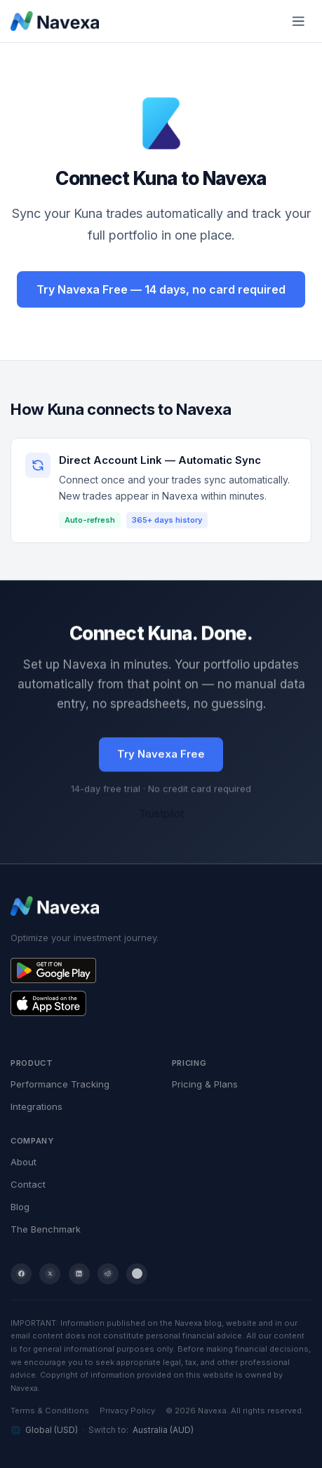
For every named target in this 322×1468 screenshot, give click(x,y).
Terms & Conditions (50, 1410)
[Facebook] (21, 1273)
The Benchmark (46, 1229)
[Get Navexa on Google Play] (161, 970)
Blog (20, 1206)
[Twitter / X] (49, 1273)
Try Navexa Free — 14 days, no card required (161, 289)
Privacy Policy (127, 1410)
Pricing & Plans (205, 1084)
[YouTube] (136, 1273)
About (23, 1161)
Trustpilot (161, 814)
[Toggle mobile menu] (299, 21)
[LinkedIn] (79, 1273)
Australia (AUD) (163, 1430)
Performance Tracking (60, 1084)
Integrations (36, 1106)
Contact (28, 1184)
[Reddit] (108, 1273)
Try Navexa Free (161, 754)
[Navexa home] (55, 21)
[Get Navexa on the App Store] (161, 1003)
